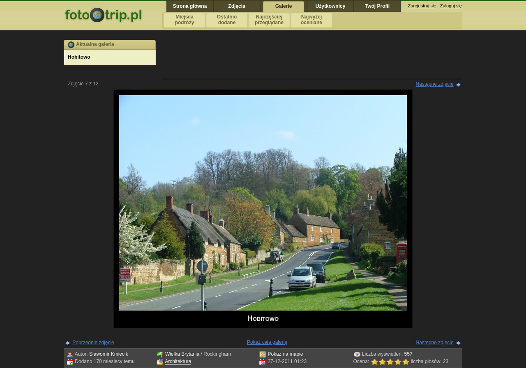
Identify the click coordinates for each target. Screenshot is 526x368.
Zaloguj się (451, 5)
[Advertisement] (312, 58)
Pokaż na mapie (285, 354)
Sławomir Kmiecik (108, 354)
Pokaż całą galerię (267, 342)
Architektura (178, 361)
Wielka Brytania (182, 354)
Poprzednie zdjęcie (93, 342)
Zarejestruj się (422, 5)
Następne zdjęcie (435, 84)
